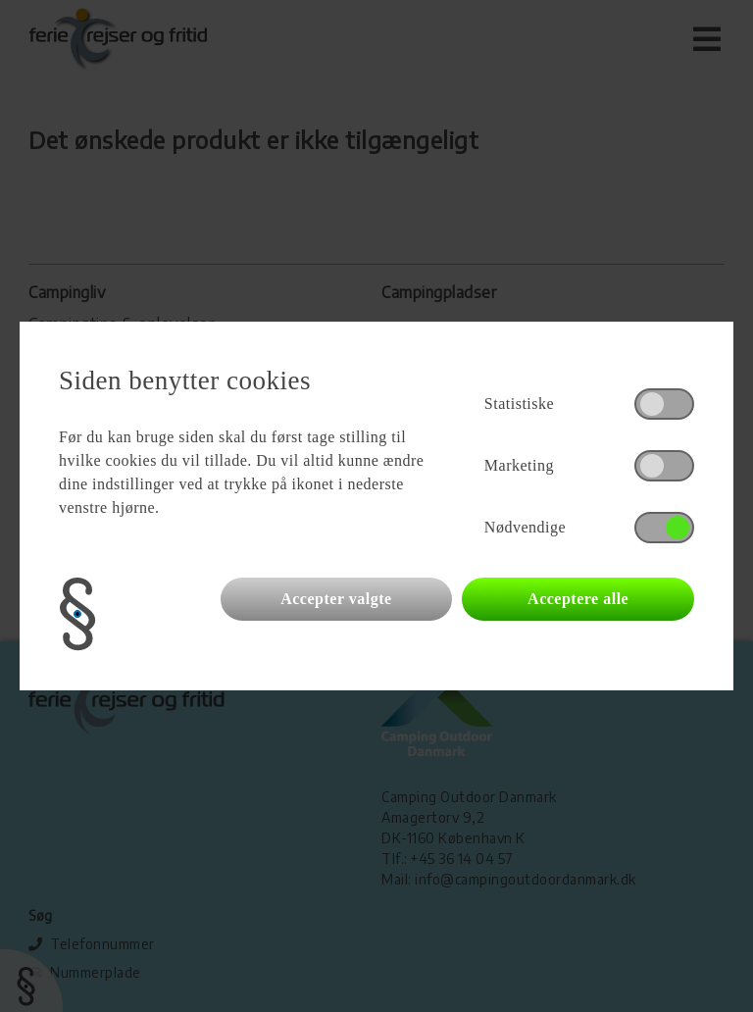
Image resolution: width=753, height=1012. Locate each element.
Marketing (519, 465)
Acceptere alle (577, 598)
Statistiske (519, 403)
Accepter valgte (335, 598)
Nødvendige (525, 527)
